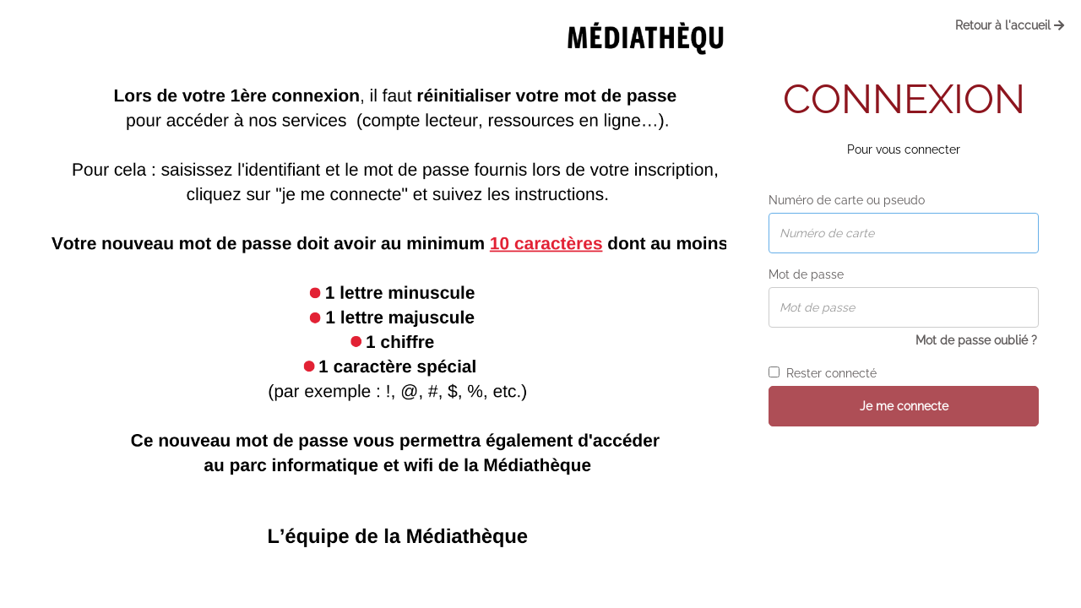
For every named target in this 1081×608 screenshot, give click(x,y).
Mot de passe (806, 274)
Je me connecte (904, 406)
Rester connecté (823, 373)
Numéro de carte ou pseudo (847, 200)
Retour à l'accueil (1009, 25)
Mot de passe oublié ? (976, 340)
